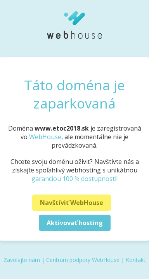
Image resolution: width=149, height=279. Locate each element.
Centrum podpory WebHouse (83, 260)
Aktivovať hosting (75, 223)
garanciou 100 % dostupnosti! (74, 178)
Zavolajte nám (21, 260)
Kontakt (136, 260)
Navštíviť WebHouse (71, 202)
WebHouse (45, 137)
